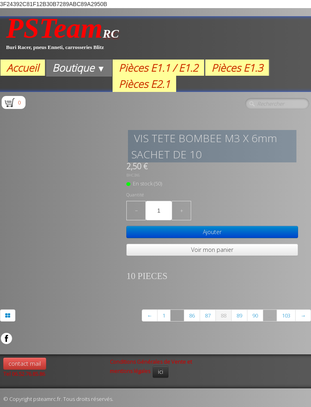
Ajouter (212, 232)
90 (255, 315)
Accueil (22, 68)
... (177, 315)
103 (286, 315)
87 (208, 315)
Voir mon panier (212, 250)
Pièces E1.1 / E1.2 (158, 68)
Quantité (135, 195)
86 (192, 315)
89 (239, 315)
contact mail (25, 363)
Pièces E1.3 (237, 68)
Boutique (78, 68)
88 (223, 315)
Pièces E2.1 (144, 84)
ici (160, 371)
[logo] (62, 37)
